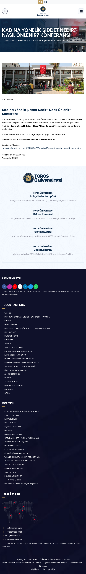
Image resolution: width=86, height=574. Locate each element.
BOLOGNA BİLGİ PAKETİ (12, 476)
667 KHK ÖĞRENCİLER (11, 480)
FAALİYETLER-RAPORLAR (12, 385)
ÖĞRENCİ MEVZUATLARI (12, 468)
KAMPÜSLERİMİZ (9, 419)
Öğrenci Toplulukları (11, 426)
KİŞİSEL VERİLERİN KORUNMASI (14, 370)
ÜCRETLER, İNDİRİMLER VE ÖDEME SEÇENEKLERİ (21, 411)
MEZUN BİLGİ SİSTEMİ (11, 446)
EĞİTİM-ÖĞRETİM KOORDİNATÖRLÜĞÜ (18, 359)
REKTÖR (6, 321)
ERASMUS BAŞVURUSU (12, 434)
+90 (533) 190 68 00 (13, 539)
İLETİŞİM (6, 393)
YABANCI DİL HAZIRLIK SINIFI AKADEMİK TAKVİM (21, 457)
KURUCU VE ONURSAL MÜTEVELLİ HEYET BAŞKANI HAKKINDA (26, 317)
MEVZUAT (7, 378)
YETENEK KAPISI (9, 423)
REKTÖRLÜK (7, 340)
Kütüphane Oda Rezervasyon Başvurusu (20, 484)
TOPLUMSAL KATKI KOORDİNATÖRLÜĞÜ (18, 366)
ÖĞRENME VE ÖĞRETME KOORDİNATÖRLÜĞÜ (21, 362)
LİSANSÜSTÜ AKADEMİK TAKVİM (15, 453)
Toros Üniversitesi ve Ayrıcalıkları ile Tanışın (21, 562)
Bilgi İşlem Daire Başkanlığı (43, 569)
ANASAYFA (8, 40)
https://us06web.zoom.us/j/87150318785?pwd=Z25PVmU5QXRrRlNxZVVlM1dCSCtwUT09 (41, 148)
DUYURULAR (8, 389)
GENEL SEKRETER (9, 324)
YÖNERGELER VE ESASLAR (13, 465)
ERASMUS (7, 430)
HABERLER (22, 40)
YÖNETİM (7, 343)
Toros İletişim (76, 562)
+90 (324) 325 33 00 (13, 528)
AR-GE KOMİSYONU (11, 374)
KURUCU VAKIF (9, 332)
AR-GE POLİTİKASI (10, 381)
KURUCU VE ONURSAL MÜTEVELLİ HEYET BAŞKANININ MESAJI (26, 328)
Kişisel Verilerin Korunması (55, 562)
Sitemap (43, 566)
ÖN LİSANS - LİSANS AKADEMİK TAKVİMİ (18, 461)
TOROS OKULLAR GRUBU (13, 347)
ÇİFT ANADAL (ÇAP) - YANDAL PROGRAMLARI (20, 438)
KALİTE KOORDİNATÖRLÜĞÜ (14, 355)
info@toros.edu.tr (12, 536)
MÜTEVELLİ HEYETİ (10, 336)
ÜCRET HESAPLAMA (10, 415)
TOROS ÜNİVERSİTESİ (42, 559)
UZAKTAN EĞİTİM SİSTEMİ (13, 449)
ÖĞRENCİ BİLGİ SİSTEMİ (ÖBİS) (15, 442)
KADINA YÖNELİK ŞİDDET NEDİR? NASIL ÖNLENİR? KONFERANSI (55, 40)
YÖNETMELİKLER (9, 472)
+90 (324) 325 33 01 (13, 532)
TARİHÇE (6, 313)
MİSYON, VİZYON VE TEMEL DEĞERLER (17, 351)
